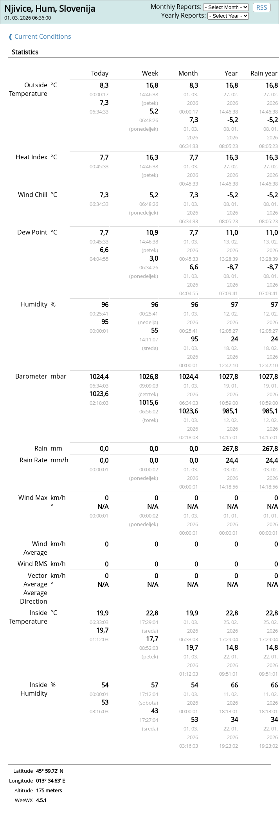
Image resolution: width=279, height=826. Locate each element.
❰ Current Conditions (39, 36)
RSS (261, 7)
